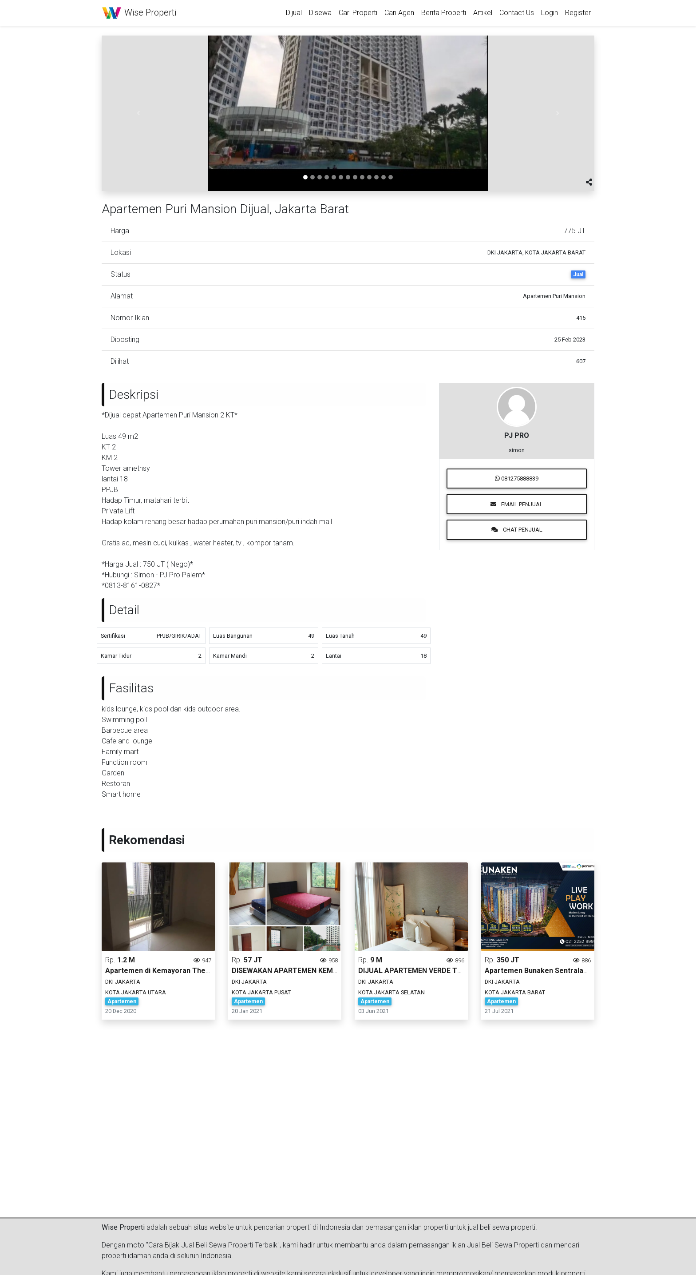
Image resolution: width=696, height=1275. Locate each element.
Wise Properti (139, 13)
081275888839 (516, 478)
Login (549, 12)
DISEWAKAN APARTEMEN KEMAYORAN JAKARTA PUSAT (326, 970)
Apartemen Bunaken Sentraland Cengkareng (560, 970)
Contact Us (516, 12)
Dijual (294, 12)
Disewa (320, 12)
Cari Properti (358, 12)
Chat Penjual (516, 529)
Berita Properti (443, 12)
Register (578, 12)
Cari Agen (399, 12)
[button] (139, 113)
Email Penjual (516, 504)
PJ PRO (516, 435)
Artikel (482, 12)
